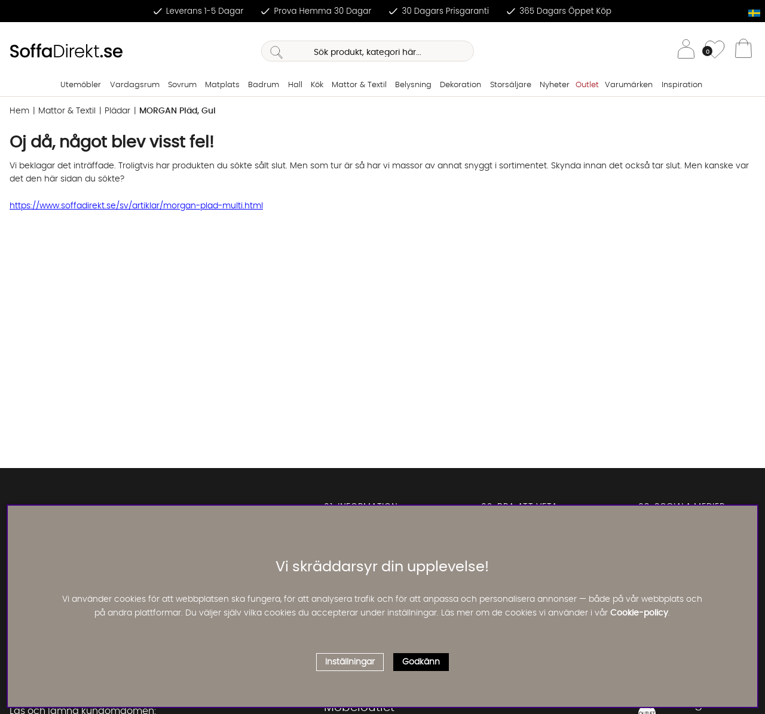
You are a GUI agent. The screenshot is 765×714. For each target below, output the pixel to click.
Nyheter (555, 85)
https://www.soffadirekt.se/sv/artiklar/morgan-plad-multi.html (136, 206)
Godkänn (421, 662)
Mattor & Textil (359, 85)
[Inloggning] (686, 51)
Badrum (263, 85)
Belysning (413, 85)
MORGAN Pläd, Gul (177, 111)
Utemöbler (80, 85)
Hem (19, 111)
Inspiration (682, 85)
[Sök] (367, 51)
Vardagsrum (135, 85)
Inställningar (350, 662)
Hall (295, 85)
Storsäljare (510, 85)
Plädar (117, 111)
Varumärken (629, 85)
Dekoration (460, 85)
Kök (317, 85)
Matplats (222, 85)
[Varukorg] (743, 51)
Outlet (587, 85)
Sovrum (182, 85)
